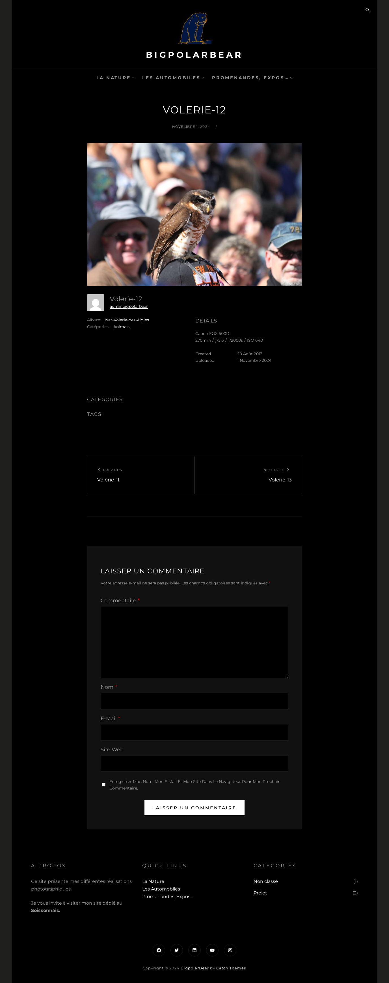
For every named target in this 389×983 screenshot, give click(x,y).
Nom (109, 687)
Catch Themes (231, 968)
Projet (260, 893)
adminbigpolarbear (129, 306)
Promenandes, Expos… (250, 77)
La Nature (113, 77)
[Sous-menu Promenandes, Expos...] (291, 77)
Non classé (266, 881)
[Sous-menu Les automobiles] (203, 77)
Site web (112, 750)
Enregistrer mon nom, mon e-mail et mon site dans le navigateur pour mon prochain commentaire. (194, 785)
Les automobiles (171, 77)
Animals (121, 326)
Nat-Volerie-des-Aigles (127, 319)
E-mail (110, 718)
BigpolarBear (194, 55)
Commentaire (120, 600)
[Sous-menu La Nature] (133, 77)
